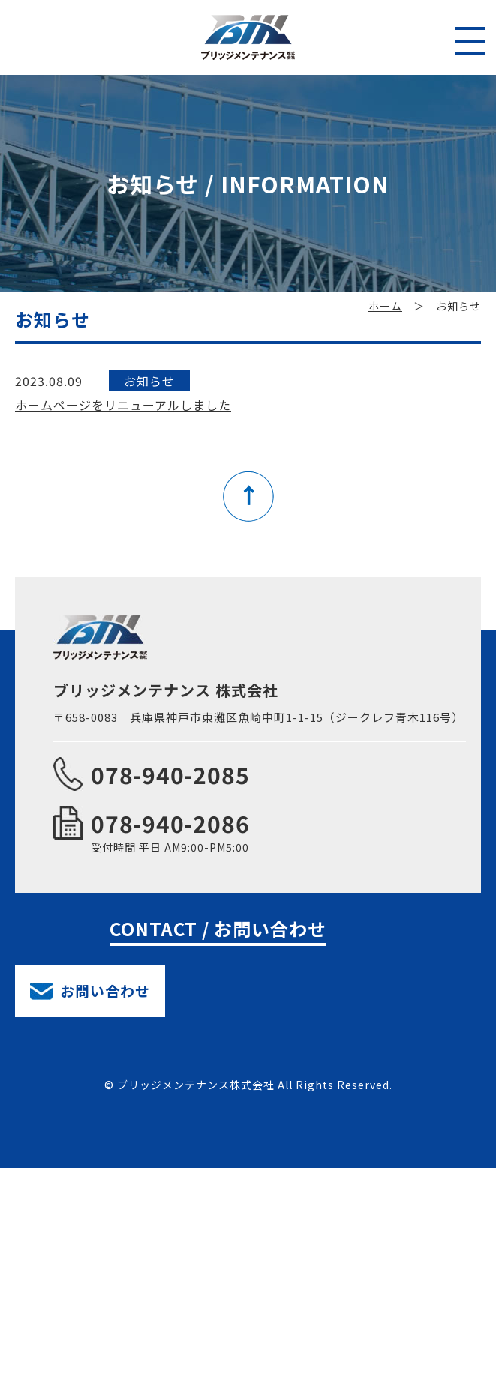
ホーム (385, 305)
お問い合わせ (105, 990)
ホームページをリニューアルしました (123, 405)
